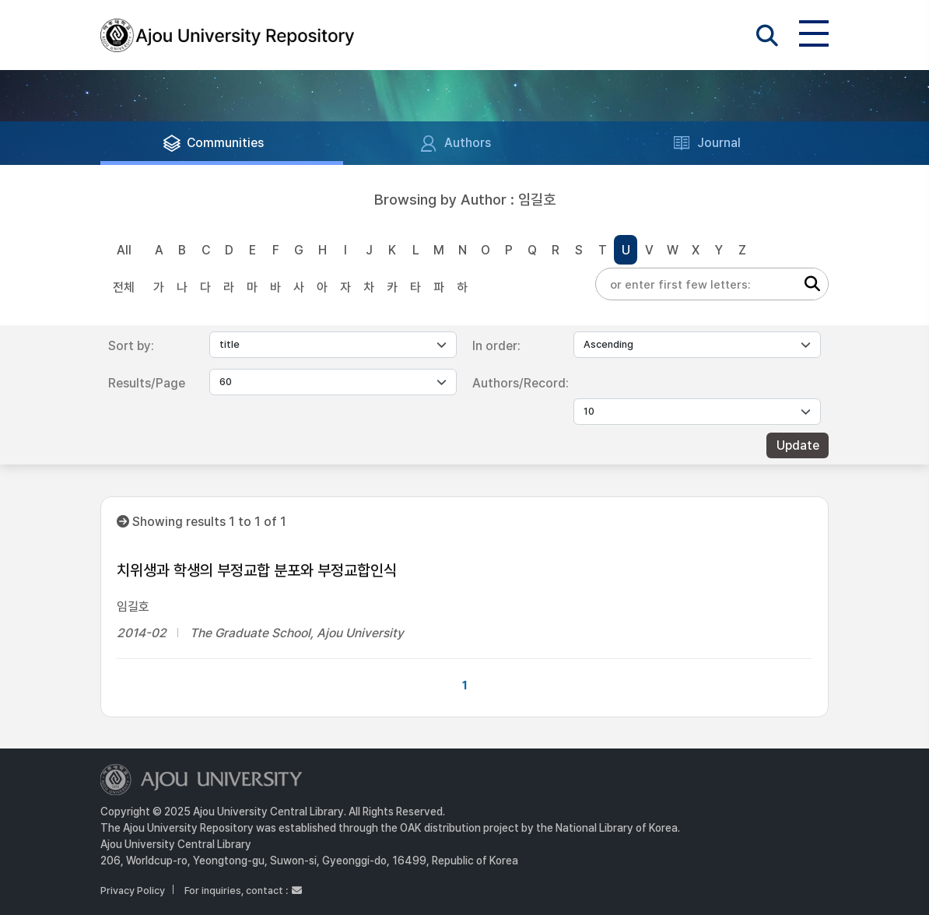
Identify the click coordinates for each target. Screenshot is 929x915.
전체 (124, 287)
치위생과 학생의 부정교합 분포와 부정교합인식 (257, 570)
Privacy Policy (132, 890)
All (124, 250)
